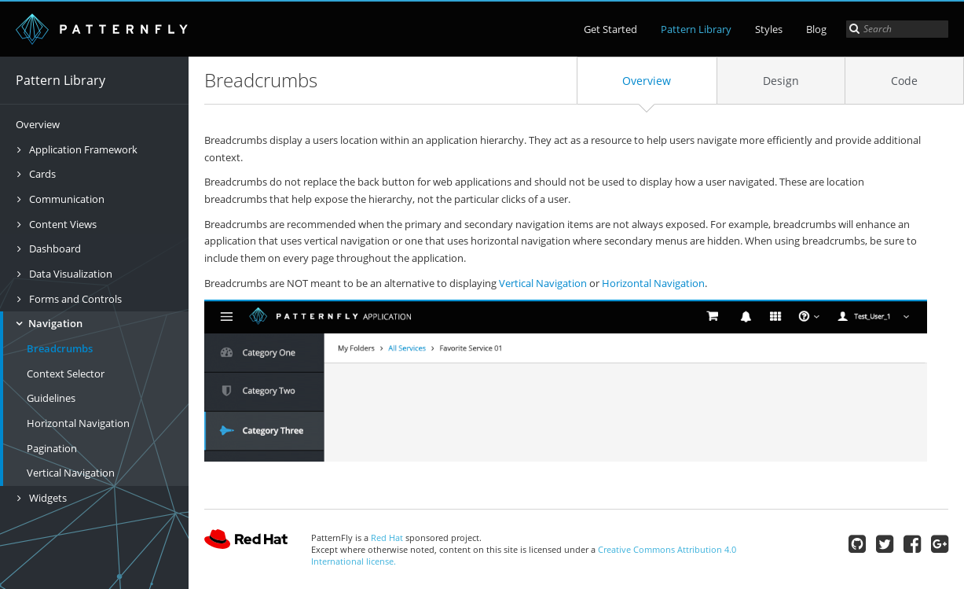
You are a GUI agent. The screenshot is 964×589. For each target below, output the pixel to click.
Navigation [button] (54, 323)
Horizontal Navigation (78, 423)
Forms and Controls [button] (74, 299)
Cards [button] (41, 174)
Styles (769, 29)
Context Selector (65, 373)
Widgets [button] (47, 498)
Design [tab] (781, 80)
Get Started (610, 29)
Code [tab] (904, 80)
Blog (816, 29)
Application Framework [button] (82, 149)
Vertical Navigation (71, 473)
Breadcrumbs (60, 348)
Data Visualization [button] (69, 274)
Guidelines (51, 398)
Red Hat (246, 542)
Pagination (52, 448)
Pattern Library (696, 29)
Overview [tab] (646, 80)
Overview (38, 124)
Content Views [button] (62, 224)
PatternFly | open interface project (102, 29)
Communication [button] (65, 199)
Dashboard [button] (54, 248)
